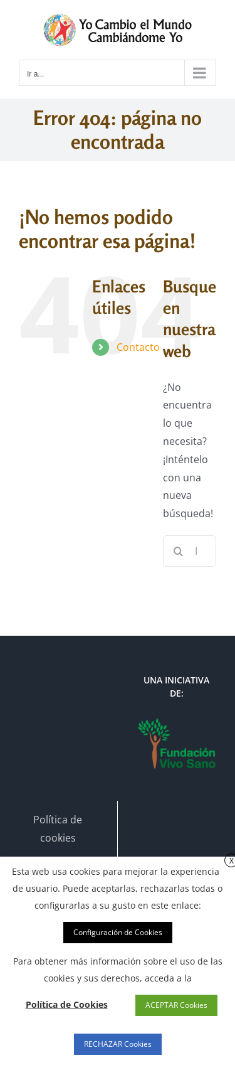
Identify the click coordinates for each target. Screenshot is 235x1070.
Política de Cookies (67, 1004)
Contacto (138, 347)
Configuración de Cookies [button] (117, 932)
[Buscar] (178, 551)
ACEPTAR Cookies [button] (176, 1005)
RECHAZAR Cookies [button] (118, 1044)
